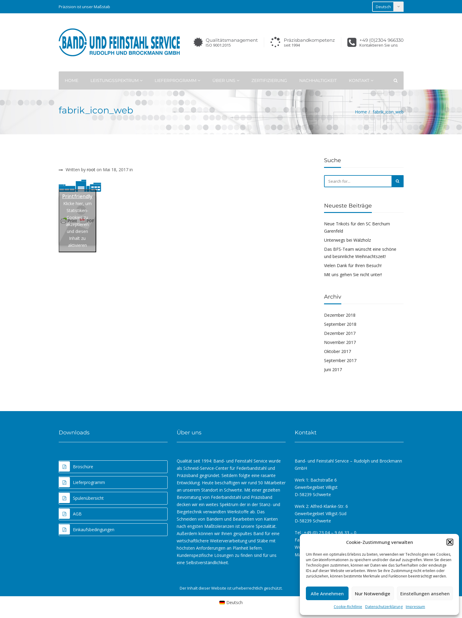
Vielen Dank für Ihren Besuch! (353, 265)
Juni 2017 (333, 369)
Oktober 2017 (337, 351)
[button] (450, 542)
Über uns (225, 80)
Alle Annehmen (327, 593)
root (91, 169)
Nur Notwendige (372, 593)
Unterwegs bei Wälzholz (347, 240)
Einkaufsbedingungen (86, 529)
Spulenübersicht (81, 498)
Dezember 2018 (340, 315)
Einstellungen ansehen (425, 593)
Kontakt (361, 80)
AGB (70, 513)
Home (71, 80)
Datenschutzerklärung (384, 606)
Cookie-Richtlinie (348, 606)
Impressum (415, 606)
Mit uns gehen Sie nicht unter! (353, 274)
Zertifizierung (269, 80)
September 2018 (340, 324)
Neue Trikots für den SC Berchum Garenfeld (357, 227)
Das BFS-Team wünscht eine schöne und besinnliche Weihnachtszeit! (360, 252)
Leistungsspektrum (116, 80)
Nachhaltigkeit (318, 80)
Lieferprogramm (177, 80)
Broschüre (76, 466)
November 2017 (340, 342)
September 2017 (340, 360)
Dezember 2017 (340, 333)
